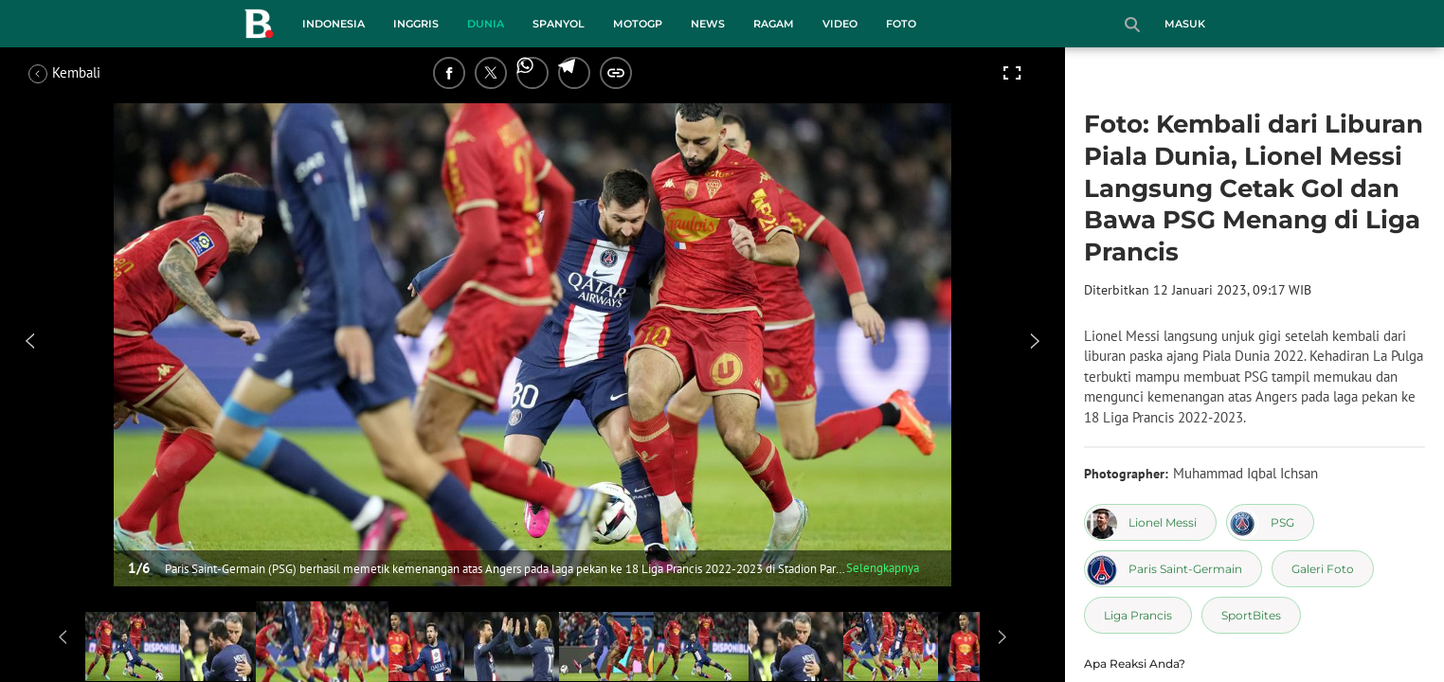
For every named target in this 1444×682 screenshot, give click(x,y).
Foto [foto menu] (901, 23)
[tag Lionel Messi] (1150, 522)
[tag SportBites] (1251, 615)
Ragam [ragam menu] (773, 23)
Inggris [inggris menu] (416, 23)
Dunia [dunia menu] (485, 23)
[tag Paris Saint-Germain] (1173, 568)
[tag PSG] (1270, 522)
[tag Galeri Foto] (1323, 568)
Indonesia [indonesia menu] (333, 23)
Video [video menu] (839, 23)
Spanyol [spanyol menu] (558, 23)
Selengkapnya (882, 568)
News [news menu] (708, 23)
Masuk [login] (1184, 23)
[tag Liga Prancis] (1138, 615)
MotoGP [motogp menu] (637, 23)
